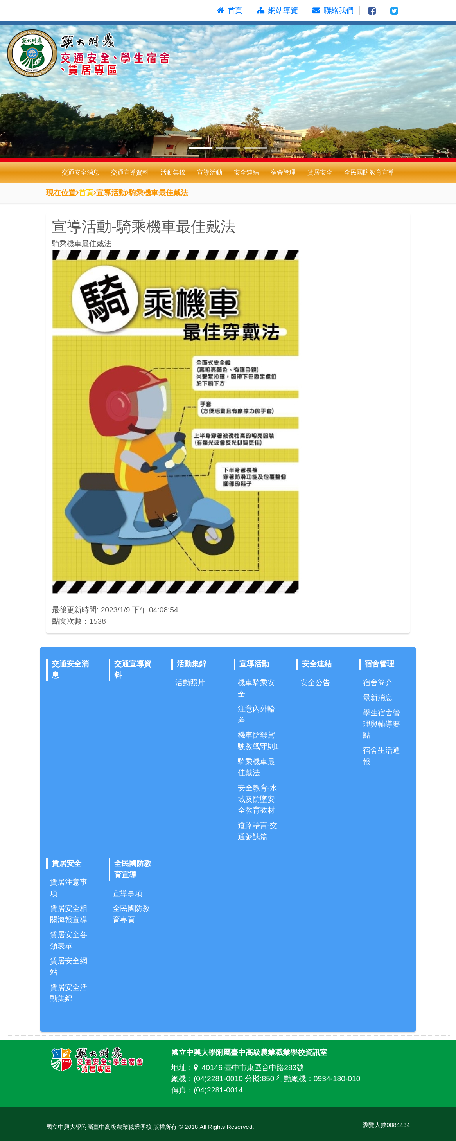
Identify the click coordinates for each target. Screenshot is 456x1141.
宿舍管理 (283, 172)
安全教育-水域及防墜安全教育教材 (257, 799)
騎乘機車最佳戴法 (256, 767)
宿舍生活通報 (381, 756)
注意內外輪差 (256, 714)
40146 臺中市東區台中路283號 (249, 1068)
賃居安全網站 (68, 966)
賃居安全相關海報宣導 (68, 914)
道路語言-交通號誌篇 (257, 831)
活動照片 (190, 682)
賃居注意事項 (68, 888)
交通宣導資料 (130, 172)
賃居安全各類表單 (68, 940)
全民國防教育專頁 (131, 914)
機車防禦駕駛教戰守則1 (258, 740)
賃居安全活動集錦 (68, 993)
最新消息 (378, 697)
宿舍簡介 (378, 682)
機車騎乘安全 (256, 688)
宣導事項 (127, 893)
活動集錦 (172, 172)
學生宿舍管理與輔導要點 (381, 724)
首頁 (86, 192)
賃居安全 (319, 172)
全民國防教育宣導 (369, 172)
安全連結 (246, 172)
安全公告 (315, 682)
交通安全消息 (80, 172)
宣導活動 (209, 172)
